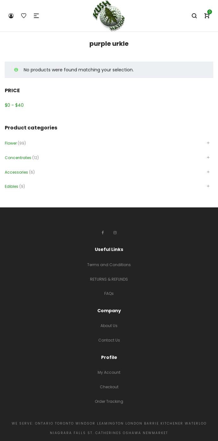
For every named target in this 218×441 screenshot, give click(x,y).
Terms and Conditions (109, 264)
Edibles (11, 186)
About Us (109, 325)
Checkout (109, 387)
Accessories (16, 172)
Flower (11, 143)
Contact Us (109, 340)
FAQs (109, 293)
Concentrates (18, 157)
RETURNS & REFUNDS (109, 279)
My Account (109, 372)
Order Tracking (109, 401)
